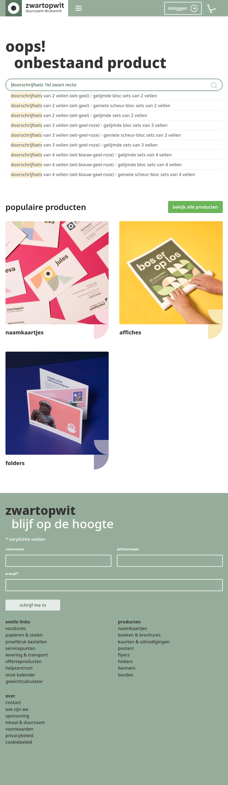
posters (126, 648)
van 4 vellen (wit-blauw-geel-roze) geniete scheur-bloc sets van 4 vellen (103, 174)
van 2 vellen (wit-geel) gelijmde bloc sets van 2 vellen (84, 95)
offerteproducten (23, 661)
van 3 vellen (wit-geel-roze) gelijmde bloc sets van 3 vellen (89, 125)
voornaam (14, 549)
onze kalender (20, 675)
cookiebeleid (18, 742)
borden (125, 675)
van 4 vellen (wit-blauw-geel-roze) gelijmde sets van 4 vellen (91, 154)
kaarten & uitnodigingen (144, 642)
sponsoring (17, 716)
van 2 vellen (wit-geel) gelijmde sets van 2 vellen (79, 115)
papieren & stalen (24, 635)
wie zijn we (16, 709)
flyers (124, 655)
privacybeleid (19, 736)
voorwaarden (19, 729)
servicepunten (20, 648)
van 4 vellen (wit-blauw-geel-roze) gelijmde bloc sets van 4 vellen (96, 164)
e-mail (12, 573)
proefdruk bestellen (26, 642)
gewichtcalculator (24, 681)
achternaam (127, 549)
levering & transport (26, 655)
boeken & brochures (139, 635)
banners (126, 668)
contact (13, 702)
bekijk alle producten (195, 207)
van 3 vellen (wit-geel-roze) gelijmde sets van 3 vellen (84, 144)
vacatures (15, 628)
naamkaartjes (132, 628)
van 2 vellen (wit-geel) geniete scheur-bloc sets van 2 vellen (90, 105)
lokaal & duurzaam (25, 722)
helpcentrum (19, 668)
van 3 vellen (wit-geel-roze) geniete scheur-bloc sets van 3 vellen (96, 135)
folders (125, 661)
